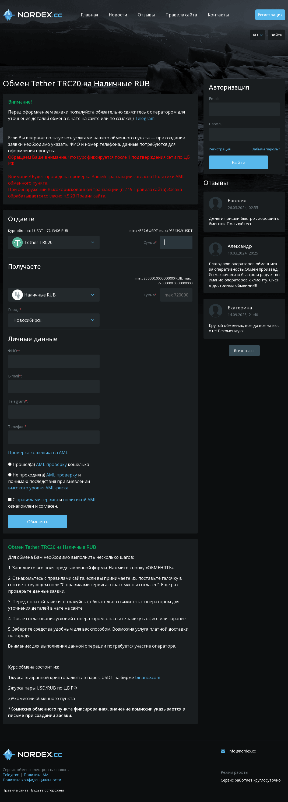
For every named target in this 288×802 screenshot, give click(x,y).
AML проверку (51, 464)
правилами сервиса (37, 500)
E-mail (13, 376)
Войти (277, 34)
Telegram (144, 118)
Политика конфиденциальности (32, 779)
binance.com (147, 677)
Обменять (37, 522)
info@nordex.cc (242, 751)
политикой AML (79, 500)
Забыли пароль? (266, 149)
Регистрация (270, 14)
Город (13, 309)
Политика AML (37, 774)
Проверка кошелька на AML (38, 452)
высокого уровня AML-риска (38, 488)
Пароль (216, 123)
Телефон (16, 426)
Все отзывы (244, 350)
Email (213, 98)
